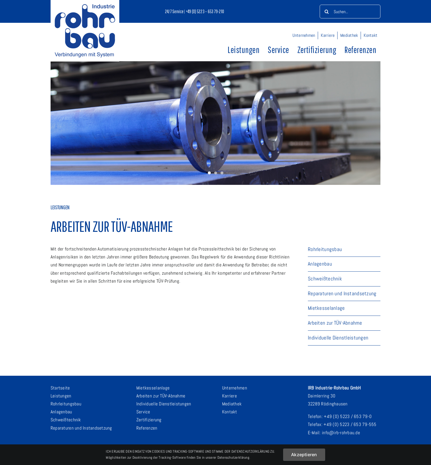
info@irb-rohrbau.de (341, 433)
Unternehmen (234, 388)
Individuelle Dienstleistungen (163, 404)
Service (143, 412)
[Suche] (326, 11)
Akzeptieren (304, 454)
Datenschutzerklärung (233, 457)
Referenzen (147, 428)
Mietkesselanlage (153, 388)
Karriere (229, 396)
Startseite (60, 388)
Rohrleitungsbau (66, 404)
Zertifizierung (149, 420)
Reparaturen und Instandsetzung (81, 428)
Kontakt (229, 412)
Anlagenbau (61, 412)
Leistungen (61, 396)
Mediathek (232, 404)
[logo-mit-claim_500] (85, 6)
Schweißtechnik (66, 420)
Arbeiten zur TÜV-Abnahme (160, 396)
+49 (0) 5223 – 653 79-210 (205, 11)
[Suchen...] (350, 11)
